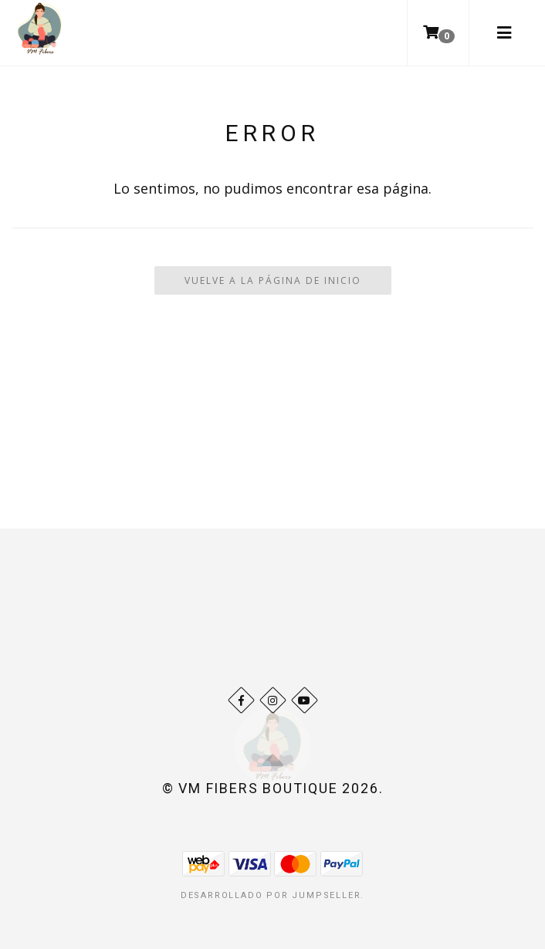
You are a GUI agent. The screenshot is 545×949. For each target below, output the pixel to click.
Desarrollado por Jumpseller (271, 895)
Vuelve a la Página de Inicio (272, 280)
